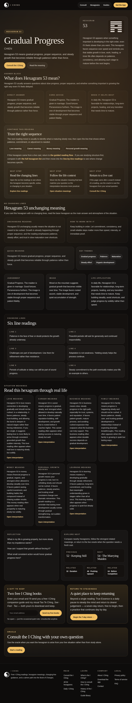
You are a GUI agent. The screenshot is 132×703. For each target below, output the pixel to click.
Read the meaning (37, 65)
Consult (83, 5)
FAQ (116, 684)
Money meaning (53, 149)
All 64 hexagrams (68, 683)
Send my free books (50, 613)
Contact (101, 686)
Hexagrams (95, 5)
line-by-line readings (73, 159)
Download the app (103, 680)
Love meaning (15, 149)
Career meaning (34, 149)
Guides (106, 5)
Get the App (121, 5)
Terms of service (120, 679)
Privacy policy (119, 675)
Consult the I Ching (15, 65)
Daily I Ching (69, 689)
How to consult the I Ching (86, 683)
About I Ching (103, 675)
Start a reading (16, 650)
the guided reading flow (62, 155)
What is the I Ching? (85, 676)
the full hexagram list (31, 159)
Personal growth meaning (77, 149)
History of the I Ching (86, 690)
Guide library (85, 695)
